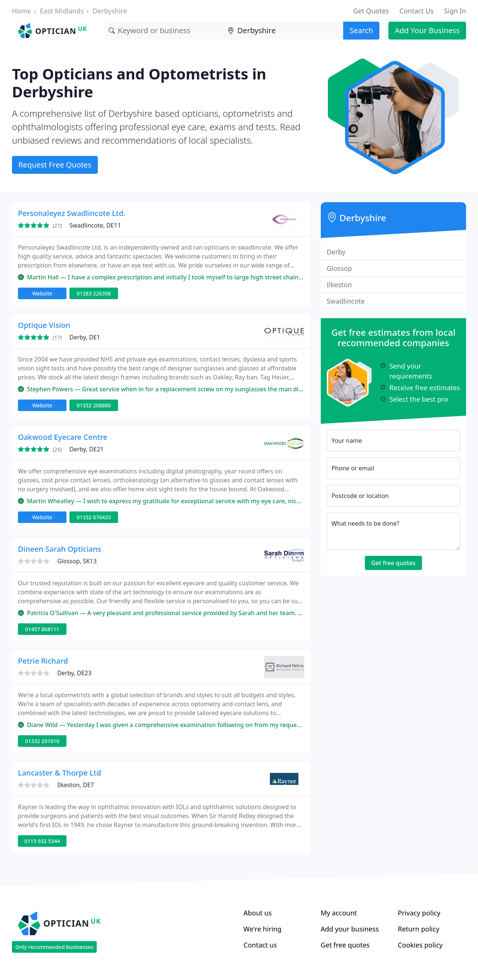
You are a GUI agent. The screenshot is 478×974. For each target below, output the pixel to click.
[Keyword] (164, 31)
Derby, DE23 (74, 673)
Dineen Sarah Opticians (59, 549)
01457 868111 (42, 629)
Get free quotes (393, 563)
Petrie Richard (43, 661)
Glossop (339, 268)
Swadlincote (346, 301)
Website (42, 293)
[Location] (284, 31)
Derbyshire (110, 10)
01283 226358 (94, 293)
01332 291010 (42, 741)
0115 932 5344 (42, 841)
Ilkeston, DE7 (75, 785)
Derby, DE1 (84, 337)
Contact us (260, 944)
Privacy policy (419, 912)
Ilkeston (339, 284)
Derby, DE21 (86, 449)
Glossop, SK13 (77, 561)
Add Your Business (427, 30)
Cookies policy (420, 944)
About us (257, 912)
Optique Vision (44, 325)
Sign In (455, 10)
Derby (336, 251)
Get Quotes (371, 10)
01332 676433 (94, 517)
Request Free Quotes (54, 165)
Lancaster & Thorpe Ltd (59, 773)
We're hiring (262, 928)
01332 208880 (94, 405)
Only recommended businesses (54, 946)
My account (339, 912)
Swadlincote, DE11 (95, 225)
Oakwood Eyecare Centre (63, 437)
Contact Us (417, 10)
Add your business (350, 928)
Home (21, 10)
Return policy (418, 928)
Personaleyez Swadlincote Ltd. (71, 213)
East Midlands (62, 10)
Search (361, 30)
